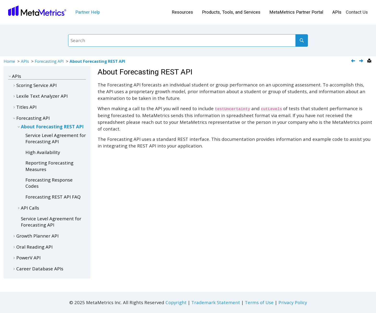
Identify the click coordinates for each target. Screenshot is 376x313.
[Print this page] (370, 61)
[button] (10, 76)
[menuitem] (182, 12)
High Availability (42, 152)
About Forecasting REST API (97, 61)
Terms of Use (259, 302)
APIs (336, 12)
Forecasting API (49, 61)
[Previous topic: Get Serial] (353, 61)
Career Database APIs (39, 269)
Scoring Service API (36, 85)
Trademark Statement (215, 302)
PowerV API (28, 258)
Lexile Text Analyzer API (42, 96)
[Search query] (188, 40)
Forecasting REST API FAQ (53, 197)
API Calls (30, 208)
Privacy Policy (292, 302)
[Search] (301, 40)
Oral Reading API (34, 247)
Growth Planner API (37, 236)
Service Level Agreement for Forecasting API (55, 138)
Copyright (176, 302)
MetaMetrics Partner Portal (296, 12)
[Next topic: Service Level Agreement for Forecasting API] (361, 61)
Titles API (26, 107)
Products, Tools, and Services (231, 12)
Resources (182, 12)
